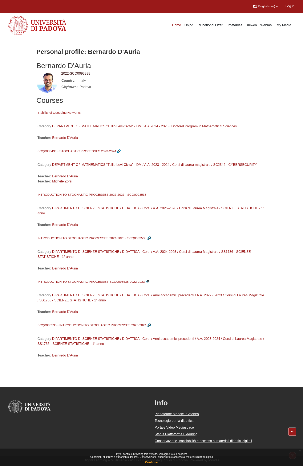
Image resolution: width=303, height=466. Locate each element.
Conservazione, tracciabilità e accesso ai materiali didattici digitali (176, 456)
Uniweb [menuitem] (251, 25)
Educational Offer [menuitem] (209, 25)
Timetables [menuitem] (234, 25)
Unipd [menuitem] (189, 25)
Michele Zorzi (62, 181)
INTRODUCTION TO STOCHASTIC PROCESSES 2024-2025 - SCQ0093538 (91, 238)
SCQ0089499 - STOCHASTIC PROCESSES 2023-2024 (76, 151)
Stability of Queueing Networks (59, 112)
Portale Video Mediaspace (174, 427)
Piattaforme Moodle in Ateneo (177, 414)
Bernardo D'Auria (65, 138)
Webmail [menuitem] (266, 25)
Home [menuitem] (176, 25)
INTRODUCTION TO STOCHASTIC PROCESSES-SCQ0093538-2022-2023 (91, 281)
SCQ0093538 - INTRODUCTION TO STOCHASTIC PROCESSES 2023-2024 (91, 325)
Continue (151, 462)
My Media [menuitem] (284, 25)
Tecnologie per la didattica (174, 420)
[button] (265, 6)
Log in (290, 6)
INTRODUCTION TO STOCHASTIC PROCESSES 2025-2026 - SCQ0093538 (91, 194)
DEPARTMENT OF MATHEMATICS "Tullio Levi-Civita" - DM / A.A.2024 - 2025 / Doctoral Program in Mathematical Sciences (144, 126)
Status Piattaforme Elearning (176, 434)
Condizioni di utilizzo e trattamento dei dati (114, 456)
